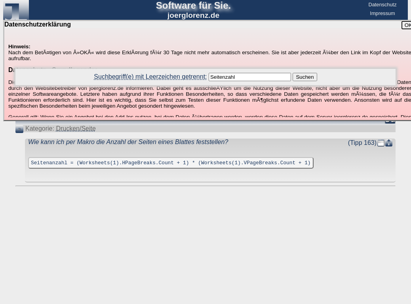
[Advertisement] (205, 210)
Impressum (382, 13)
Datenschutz (382, 5)
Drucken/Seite (76, 128)
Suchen (305, 77)
